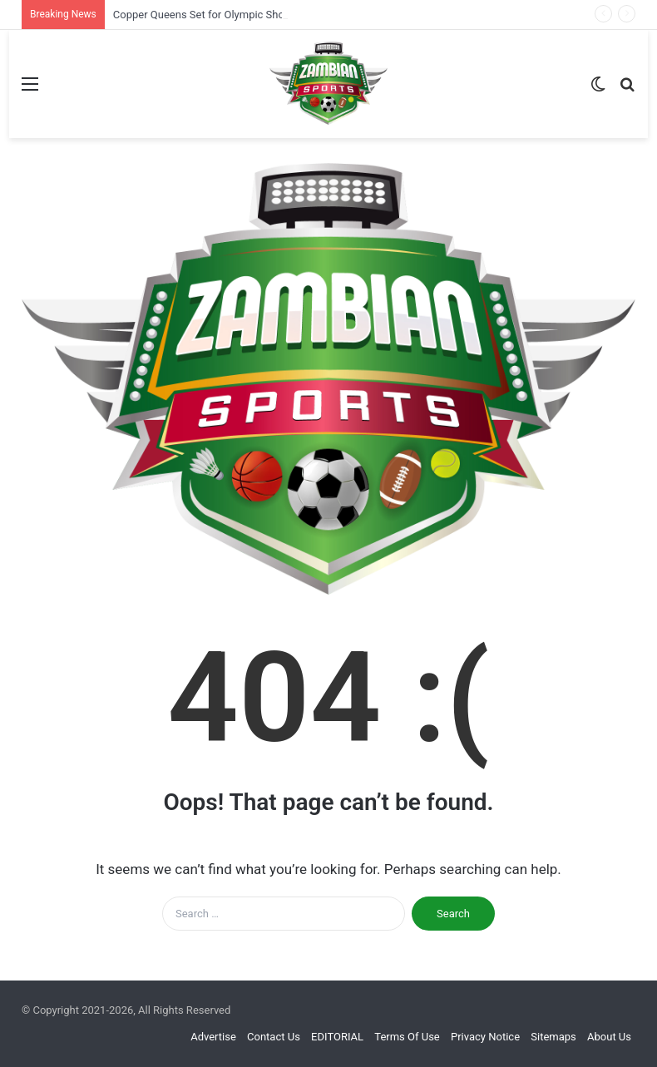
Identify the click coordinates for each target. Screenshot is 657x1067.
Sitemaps (553, 1036)
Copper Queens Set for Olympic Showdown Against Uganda (255, 14)
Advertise (213, 1036)
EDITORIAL (337, 1036)
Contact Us (273, 1036)
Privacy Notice (485, 1036)
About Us (609, 1036)
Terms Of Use (406, 1036)
